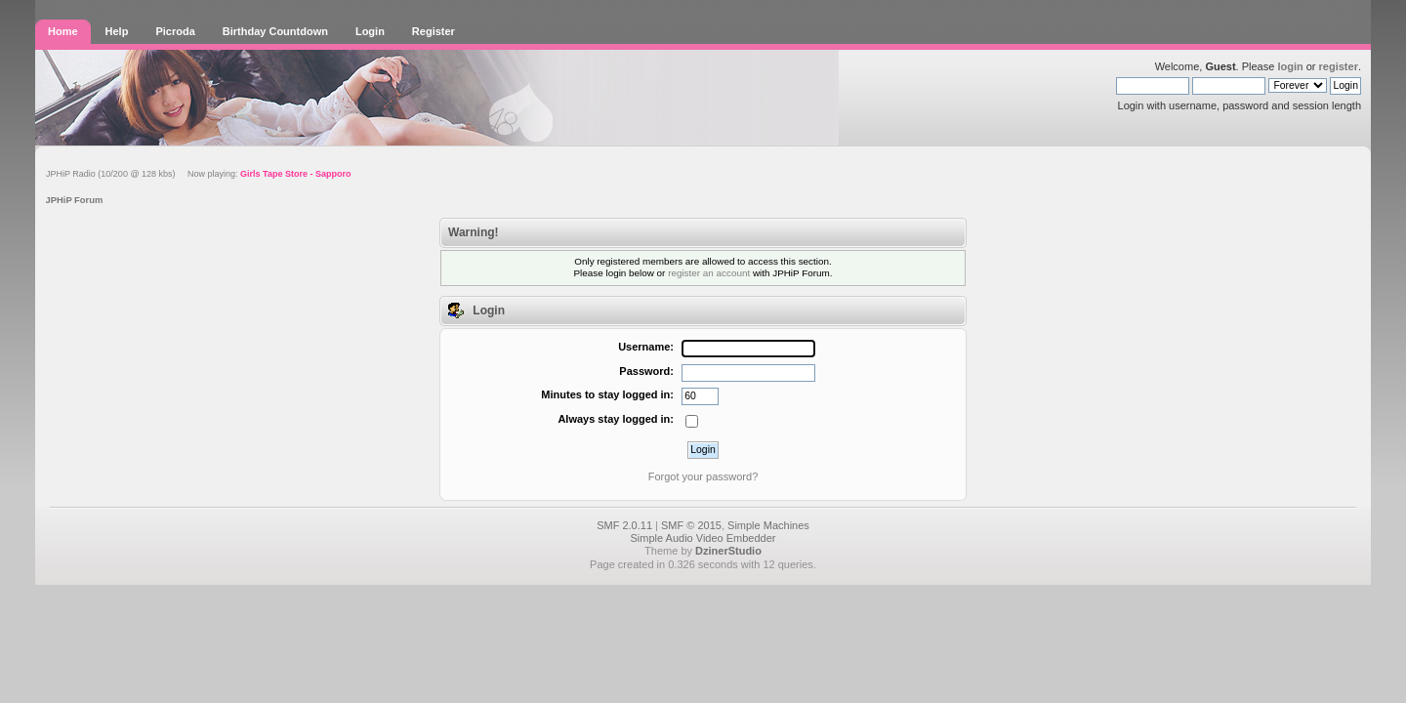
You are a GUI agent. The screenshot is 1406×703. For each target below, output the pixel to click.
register (1338, 66)
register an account (709, 273)
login (1290, 66)
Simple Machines (768, 525)
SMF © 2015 (691, 525)
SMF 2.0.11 (624, 525)
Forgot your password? (703, 476)
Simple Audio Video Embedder (702, 538)
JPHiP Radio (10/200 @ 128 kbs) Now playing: (198, 174)
